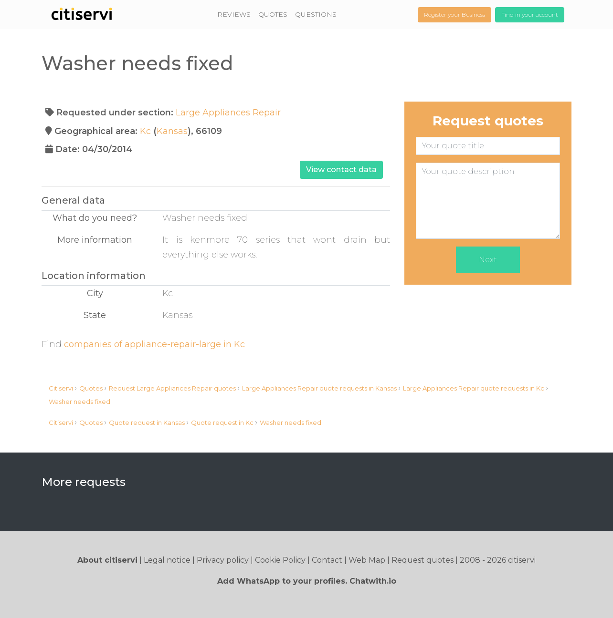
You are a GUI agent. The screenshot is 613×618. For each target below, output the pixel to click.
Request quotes (422, 560)
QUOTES (272, 14)
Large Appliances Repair (228, 112)
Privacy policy (223, 560)
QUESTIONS (316, 14)
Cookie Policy (280, 560)
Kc (145, 131)
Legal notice (167, 560)
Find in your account (529, 14)
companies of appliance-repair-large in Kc (154, 344)
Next (488, 259)
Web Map (367, 560)
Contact (327, 560)
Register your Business (454, 14)
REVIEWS (234, 14)
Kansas (172, 131)
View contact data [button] (341, 169)
